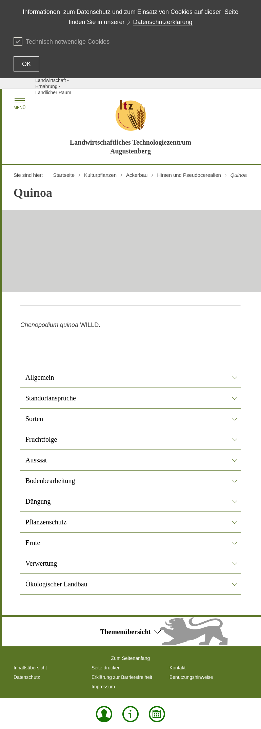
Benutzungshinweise (191, 677)
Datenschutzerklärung (163, 22)
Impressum (103, 686)
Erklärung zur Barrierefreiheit (122, 677)
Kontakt (177, 667)
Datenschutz (27, 677)
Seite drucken (106, 667)
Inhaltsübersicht (30, 667)
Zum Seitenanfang (130, 658)
